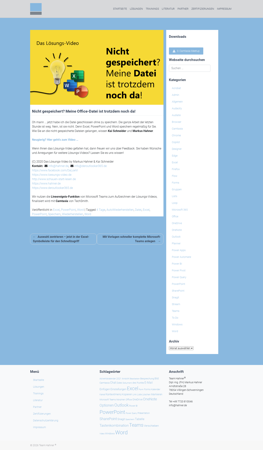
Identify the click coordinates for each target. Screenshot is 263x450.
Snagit (175, 297)
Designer (177, 148)
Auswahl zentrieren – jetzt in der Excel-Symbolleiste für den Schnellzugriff (61, 239)
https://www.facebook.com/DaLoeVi (55, 170)
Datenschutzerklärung (45, 420)
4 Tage (100, 209)
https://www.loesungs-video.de (51, 174)
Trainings (152, 8)
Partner (183, 8)
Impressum (224, 8)
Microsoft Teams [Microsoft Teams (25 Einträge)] (108, 399)
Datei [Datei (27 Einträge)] (119, 382)
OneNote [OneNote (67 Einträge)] (150, 399)
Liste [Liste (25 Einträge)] (139, 394)
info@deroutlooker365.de (90, 166)
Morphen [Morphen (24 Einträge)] (120, 399)
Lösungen (136, 8)
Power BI (177, 263)
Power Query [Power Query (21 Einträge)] (131, 413)
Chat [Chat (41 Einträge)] (113, 382)
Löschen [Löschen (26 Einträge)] (146, 394)
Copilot (176, 142)
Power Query (179, 277)
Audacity (177, 108)
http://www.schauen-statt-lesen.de (54, 179)
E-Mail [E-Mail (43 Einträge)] (148, 382)
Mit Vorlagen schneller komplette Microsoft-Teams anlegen (132, 239)
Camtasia (177, 128)
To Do (175, 317)
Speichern (54, 214)
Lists (174, 196)
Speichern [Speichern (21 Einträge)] (129, 419)
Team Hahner (47, 445)
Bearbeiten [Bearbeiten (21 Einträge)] (135, 379)
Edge (175, 155)
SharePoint (178, 290)
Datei (138, 209)
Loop (175, 202)
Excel (56, 209)
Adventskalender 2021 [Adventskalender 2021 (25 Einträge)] (110, 378)
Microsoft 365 (180, 209)
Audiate (176, 115)
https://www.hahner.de (46, 183)
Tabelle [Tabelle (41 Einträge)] (139, 419)
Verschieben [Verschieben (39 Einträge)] (151, 425)
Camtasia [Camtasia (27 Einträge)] (105, 382)
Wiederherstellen (72, 214)
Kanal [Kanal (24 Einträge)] (102, 394)
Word (80, 209)
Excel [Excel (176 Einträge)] (132, 388)
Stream (176, 304)
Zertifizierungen (202, 8)
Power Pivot (179, 270)
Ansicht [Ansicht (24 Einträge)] (125, 378)
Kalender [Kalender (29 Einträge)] (155, 389)
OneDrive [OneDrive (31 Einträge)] (137, 399)
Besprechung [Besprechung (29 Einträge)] (147, 378)
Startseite (120, 8)
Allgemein (177, 101)
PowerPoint (68, 209)
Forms (175, 182)
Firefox (176, 169)
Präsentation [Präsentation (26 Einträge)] (144, 413)
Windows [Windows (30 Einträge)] (110, 433)
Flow (174, 175)
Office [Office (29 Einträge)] (129, 399)
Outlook (176, 236)
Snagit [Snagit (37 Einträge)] (121, 419)
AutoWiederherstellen (120, 209)
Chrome (176, 135)
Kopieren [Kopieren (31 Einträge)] (127, 394)
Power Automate (181, 256)
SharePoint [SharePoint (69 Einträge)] (108, 419)
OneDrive (177, 223)
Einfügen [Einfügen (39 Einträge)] (105, 389)
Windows (177, 324)
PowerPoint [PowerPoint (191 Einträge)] (112, 412)
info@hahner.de (58, 166)
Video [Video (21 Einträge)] (102, 433)
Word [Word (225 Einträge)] (121, 432)
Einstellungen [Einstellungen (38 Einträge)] (118, 389)
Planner (176, 243)
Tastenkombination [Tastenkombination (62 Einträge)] (114, 425)
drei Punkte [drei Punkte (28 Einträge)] (138, 382)
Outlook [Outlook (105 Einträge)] (121, 405)
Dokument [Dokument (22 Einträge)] (127, 383)
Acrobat (176, 88)
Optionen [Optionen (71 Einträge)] (107, 405)
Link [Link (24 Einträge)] (135, 394)
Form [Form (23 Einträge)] (141, 389)
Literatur (168, 8)
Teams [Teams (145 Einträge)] (136, 425)
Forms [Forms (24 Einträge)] (147, 389)
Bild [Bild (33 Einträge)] (157, 378)
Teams (175, 310)
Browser (176, 121)
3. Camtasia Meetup (186, 51)
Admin (175, 94)
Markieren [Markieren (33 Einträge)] (156, 394)
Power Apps (179, 250)
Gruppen (177, 189)
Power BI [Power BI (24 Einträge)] (133, 406)
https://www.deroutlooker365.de (52, 188)
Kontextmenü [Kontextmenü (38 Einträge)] (113, 394)
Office (175, 216)
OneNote (177, 229)
